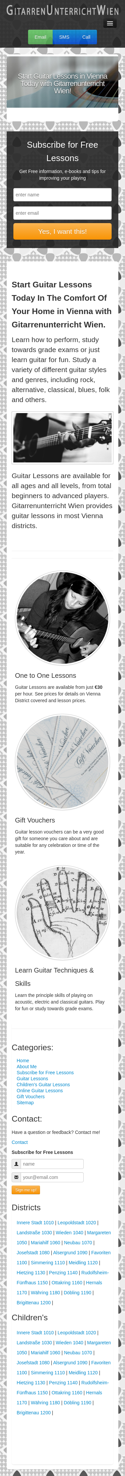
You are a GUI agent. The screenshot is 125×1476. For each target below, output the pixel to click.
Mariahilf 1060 (45, 1242)
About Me (27, 1066)
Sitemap (25, 1102)
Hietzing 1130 (31, 1272)
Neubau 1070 (78, 1242)
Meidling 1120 (83, 1262)
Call (86, 37)
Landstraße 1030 (34, 1232)
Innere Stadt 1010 (35, 1222)
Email (40, 37)
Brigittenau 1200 (34, 1302)
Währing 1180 (45, 1292)
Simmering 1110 (48, 1262)
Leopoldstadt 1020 (77, 1222)
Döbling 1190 (77, 1292)
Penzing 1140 (63, 1272)
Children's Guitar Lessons (43, 1084)
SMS (64, 37)
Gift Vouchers (31, 1096)
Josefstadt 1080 (33, 1252)
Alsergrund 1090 (70, 1252)
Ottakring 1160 (67, 1282)
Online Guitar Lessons (40, 1090)
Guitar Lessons (32, 1078)
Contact (20, 1142)
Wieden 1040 (69, 1232)
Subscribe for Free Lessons (45, 1072)
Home (23, 1060)
